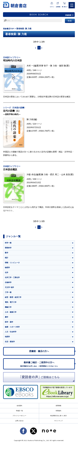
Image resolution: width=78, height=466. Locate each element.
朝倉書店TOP (9, 28)
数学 (6, 255)
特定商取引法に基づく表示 (58, 422)
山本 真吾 (67, 176)
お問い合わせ (19, 427)
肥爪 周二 (56, 176)
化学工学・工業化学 (13, 280)
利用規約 (58, 417)
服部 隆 (64, 66)
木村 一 (30, 66)
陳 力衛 (54, 66)
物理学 (7, 270)
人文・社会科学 (11, 336)
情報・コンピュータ (13, 265)
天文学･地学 (10, 290)
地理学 (7, 342)
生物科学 (8, 285)
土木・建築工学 (11, 316)
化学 (6, 275)
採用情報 (58, 412)
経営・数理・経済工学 (14, 301)
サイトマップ (58, 427)
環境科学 (8, 249)
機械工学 (8, 311)
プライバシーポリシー (19, 422)
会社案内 (19, 412)
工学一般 (8, 295)
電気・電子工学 (11, 306)
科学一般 (8, 244)
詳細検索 (69, 15)
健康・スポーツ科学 (13, 331)
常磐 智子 (44, 66)
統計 (6, 260)
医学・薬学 (9, 326)
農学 (6, 321)
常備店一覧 (19, 417)
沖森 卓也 (31, 176)
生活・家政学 (10, 347)
